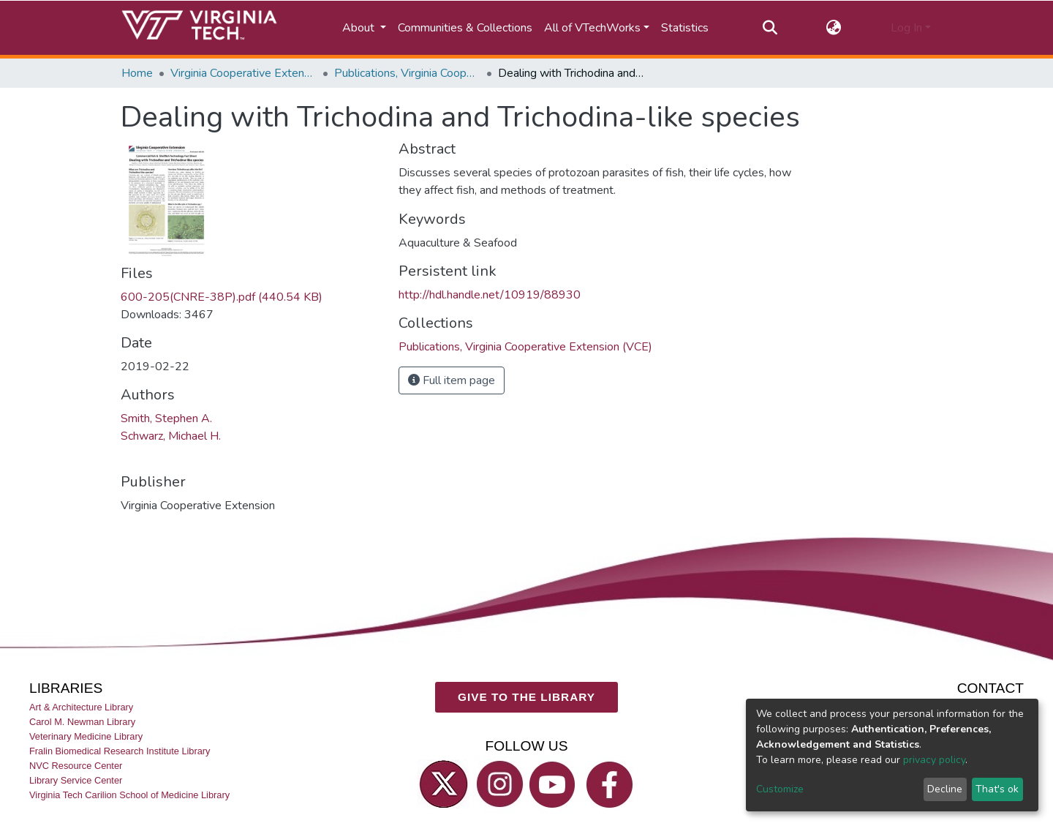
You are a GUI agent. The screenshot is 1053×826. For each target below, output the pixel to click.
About (359, 28)
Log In (906, 28)
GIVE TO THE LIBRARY (526, 697)
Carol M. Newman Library (82, 721)
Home (137, 73)
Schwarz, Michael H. (171, 436)
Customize (780, 789)
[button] (834, 28)
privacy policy (934, 760)
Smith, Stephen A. (166, 418)
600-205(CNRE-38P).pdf (221, 297)
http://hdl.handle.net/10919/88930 (490, 295)
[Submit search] (769, 28)
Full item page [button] (451, 380)
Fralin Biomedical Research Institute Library (120, 751)
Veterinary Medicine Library (86, 736)
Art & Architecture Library (81, 706)
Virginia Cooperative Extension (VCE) (243, 73)
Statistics (685, 28)
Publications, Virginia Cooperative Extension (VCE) (407, 73)
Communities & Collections (465, 28)
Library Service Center (75, 780)
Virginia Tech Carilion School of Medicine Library (129, 794)
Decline (944, 789)
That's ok (997, 789)
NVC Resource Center (75, 765)
